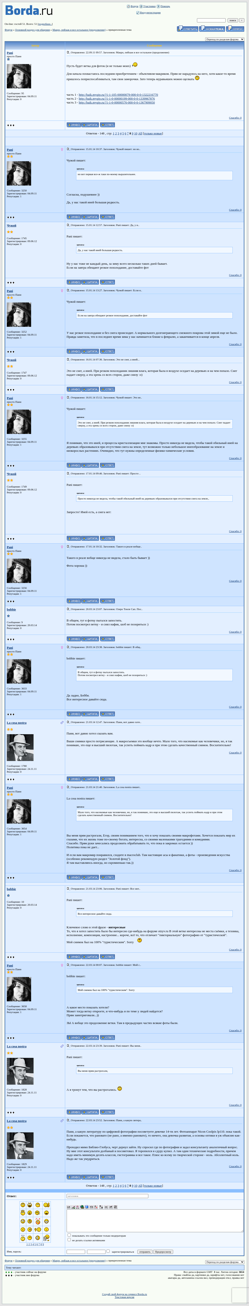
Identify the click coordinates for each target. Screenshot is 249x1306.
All (140, 133)
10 (135, 133)
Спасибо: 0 (235, 117)
